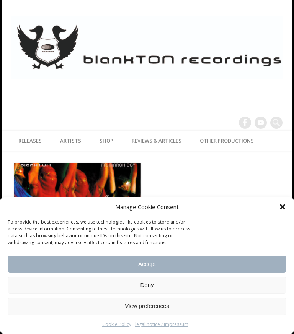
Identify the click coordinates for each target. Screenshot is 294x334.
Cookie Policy (116, 324)
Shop (106, 140)
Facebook (245, 123)
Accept (147, 264)
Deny (147, 285)
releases (30, 140)
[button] (282, 207)
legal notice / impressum (161, 324)
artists (70, 140)
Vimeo (261, 123)
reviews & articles (156, 140)
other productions (227, 140)
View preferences (147, 306)
